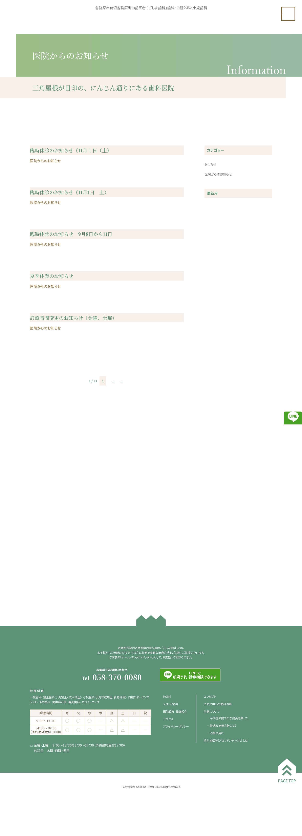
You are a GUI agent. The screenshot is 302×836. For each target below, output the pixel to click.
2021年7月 (212, 412)
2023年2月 (212, 347)
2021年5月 (212, 428)
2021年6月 (212, 420)
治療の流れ (217, 758)
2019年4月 (212, 541)
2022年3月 (212, 396)
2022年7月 (212, 372)
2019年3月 (212, 549)
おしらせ (210, 176)
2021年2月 (212, 444)
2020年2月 (212, 525)
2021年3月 (212, 436)
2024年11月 (213, 267)
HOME (167, 722)
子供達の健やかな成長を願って (229, 743)
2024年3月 (212, 291)
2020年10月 (213, 468)
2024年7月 (212, 283)
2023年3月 (212, 339)
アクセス (168, 744)
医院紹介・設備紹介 (175, 737)
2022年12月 (213, 356)
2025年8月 (212, 235)
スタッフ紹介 (170, 729)
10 (121, 473)
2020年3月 (212, 517)
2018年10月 (213, 573)
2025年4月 (212, 251)
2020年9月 (212, 476)
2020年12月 (213, 452)
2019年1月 (212, 557)
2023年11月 (213, 307)
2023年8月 (212, 323)
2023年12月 (213, 299)
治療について (212, 737)
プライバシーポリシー (176, 752)
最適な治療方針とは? (223, 751)
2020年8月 (212, 484)
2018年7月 (212, 589)
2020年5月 (212, 501)
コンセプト (210, 722)
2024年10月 (213, 275)
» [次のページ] (136, 473)
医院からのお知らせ (218, 186)
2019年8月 (212, 533)
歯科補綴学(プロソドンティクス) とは (226, 766)
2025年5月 (212, 243)
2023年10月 (213, 315)
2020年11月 (213, 460)
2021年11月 (213, 404)
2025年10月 (213, 218)
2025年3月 (212, 259)
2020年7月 (212, 493)
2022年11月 (213, 364)
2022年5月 (212, 388)
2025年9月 (212, 227)
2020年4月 (212, 509)
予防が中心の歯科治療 (218, 729)
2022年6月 (212, 380)
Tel (112, 703)
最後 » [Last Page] (146, 473)
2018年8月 (212, 581)
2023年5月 (212, 331)
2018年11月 (213, 565)
